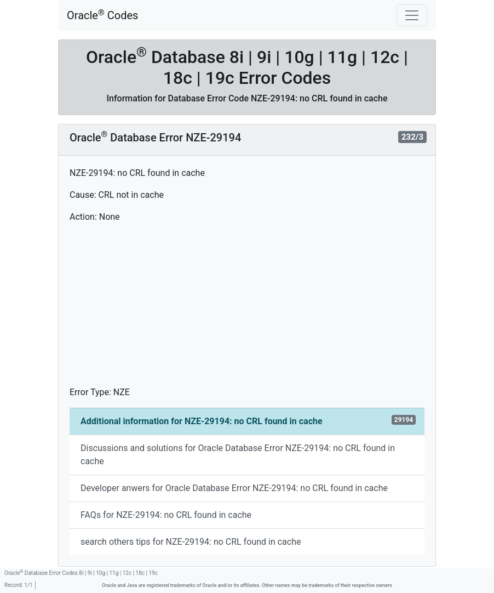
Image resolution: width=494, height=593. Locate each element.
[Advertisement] (247, 309)
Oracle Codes (102, 15)
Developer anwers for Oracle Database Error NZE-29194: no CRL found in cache (234, 488)
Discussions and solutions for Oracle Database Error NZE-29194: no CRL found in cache (238, 454)
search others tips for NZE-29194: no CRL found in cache (191, 542)
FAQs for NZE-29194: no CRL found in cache (166, 515)
